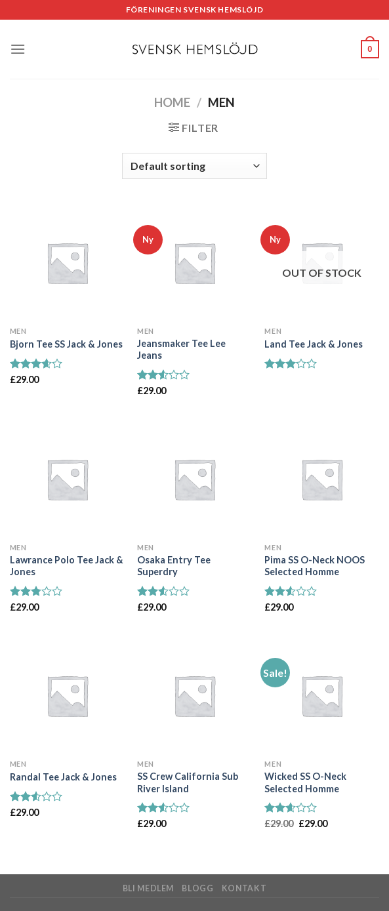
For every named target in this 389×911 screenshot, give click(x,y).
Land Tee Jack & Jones (313, 344)
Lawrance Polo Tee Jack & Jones (66, 566)
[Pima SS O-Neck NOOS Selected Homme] (321, 479)
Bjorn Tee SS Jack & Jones (66, 344)
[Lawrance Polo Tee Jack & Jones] (67, 479)
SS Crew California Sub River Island (187, 782)
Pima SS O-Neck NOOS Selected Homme (314, 566)
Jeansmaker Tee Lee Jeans (181, 349)
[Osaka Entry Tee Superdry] (194, 479)
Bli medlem (148, 888)
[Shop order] (194, 166)
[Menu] (18, 49)
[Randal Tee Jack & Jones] (67, 695)
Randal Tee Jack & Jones (63, 776)
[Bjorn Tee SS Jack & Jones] (67, 262)
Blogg (197, 888)
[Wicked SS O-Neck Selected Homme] (321, 695)
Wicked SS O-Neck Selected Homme (305, 782)
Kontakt (244, 888)
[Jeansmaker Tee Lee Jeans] (194, 262)
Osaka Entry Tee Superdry (174, 566)
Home (172, 102)
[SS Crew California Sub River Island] (194, 695)
